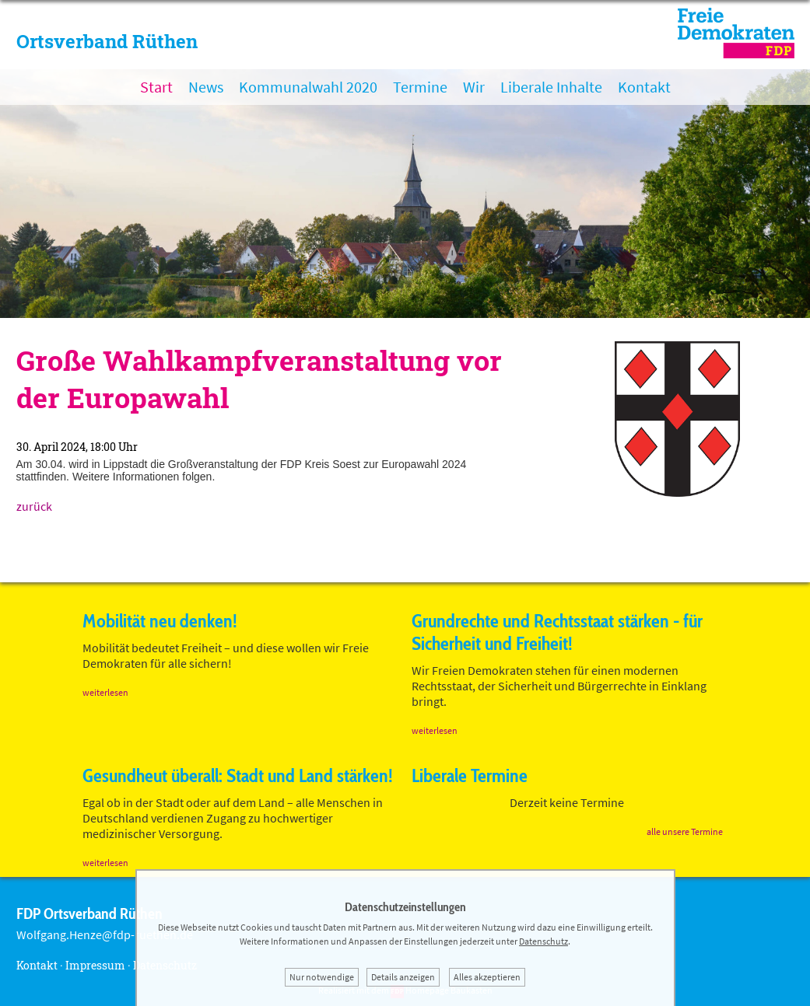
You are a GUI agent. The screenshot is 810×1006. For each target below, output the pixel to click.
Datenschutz (543, 941)
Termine (420, 86)
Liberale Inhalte (551, 86)
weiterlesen (105, 692)
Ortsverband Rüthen (107, 41)
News (205, 86)
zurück (34, 506)
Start (156, 86)
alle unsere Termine (685, 831)
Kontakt (644, 86)
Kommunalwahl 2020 (308, 86)
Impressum (95, 965)
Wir (474, 86)
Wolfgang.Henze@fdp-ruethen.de (104, 934)
